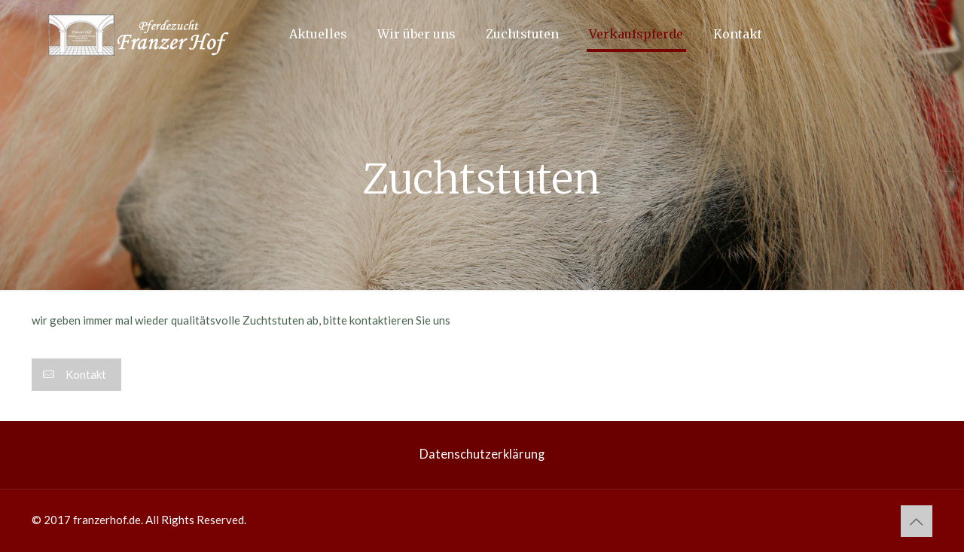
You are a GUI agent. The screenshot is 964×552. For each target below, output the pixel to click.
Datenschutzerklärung (482, 454)
